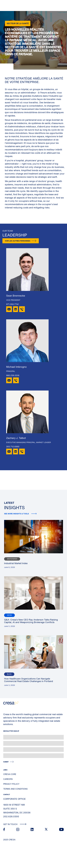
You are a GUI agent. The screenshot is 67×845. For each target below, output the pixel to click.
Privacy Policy (11, 783)
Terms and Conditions (15, 788)
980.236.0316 (12, 375)
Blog (9, 674)
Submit (6, 762)
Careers (8, 779)
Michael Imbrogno (16, 367)
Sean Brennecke (15, 295)
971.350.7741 (12, 304)
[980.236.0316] (16, 380)
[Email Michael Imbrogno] (9, 380)
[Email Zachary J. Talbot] (9, 451)
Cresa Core (9, 774)
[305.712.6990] (22, 451)
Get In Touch (14, 824)
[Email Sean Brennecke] (9, 309)
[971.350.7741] (22, 309)
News (9, 615)
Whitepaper (12, 559)
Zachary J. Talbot (16, 438)
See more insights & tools (16, 513)
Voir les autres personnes (17, 241)
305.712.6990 (12, 446)
